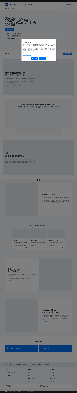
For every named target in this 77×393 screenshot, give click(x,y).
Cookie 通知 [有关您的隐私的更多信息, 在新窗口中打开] (25, 55)
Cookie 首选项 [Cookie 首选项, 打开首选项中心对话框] (34, 58)
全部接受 (42, 58)
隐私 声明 (27, 53)
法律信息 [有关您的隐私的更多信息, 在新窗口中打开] (29, 55)
